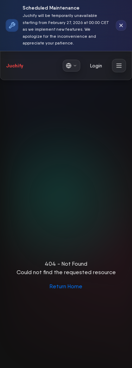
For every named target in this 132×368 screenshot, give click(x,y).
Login (96, 65)
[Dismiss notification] (121, 25)
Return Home (66, 286)
